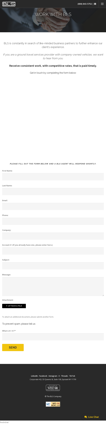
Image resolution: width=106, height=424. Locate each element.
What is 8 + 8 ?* (9, 330)
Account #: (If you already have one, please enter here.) (27, 245)
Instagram (53, 376)
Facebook (43, 376)
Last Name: (7, 185)
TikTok (72, 376)
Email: (5, 200)
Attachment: (7, 300)
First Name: (7, 170)
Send (13, 347)
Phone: (5, 215)
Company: (6, 230)
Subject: (5, 259)
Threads (64, 376)
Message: (6, 274)
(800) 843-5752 (85, 3)
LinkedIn (34, 376)
